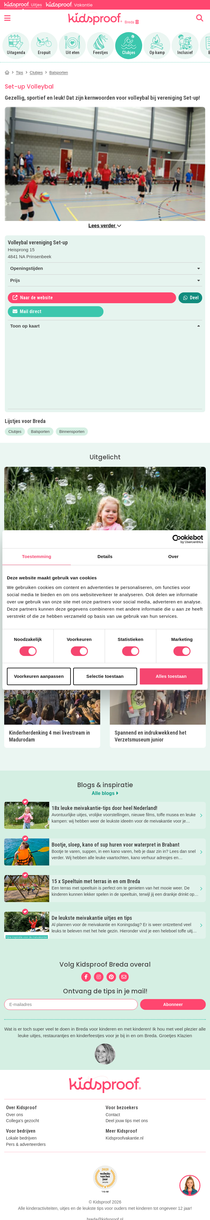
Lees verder (105, 225)
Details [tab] (105, 556)
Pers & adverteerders (26, 1144)
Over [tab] (173, 556)
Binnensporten (72, 431)
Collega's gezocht (22, 1121)
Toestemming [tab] (36, 556)
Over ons (14, 1115)
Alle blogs (105, 793)
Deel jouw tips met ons (127, 1121)
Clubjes (14, 431)
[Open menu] (7, 18)
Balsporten (40, 431)
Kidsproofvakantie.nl (124, 1138)
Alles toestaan (171, 676)
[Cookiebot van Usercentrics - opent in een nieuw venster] (177, 539)
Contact (113, 1115)
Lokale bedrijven (21, 1138)
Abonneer (173, 1004)
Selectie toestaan (105, 676)
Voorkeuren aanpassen (39, 676)
